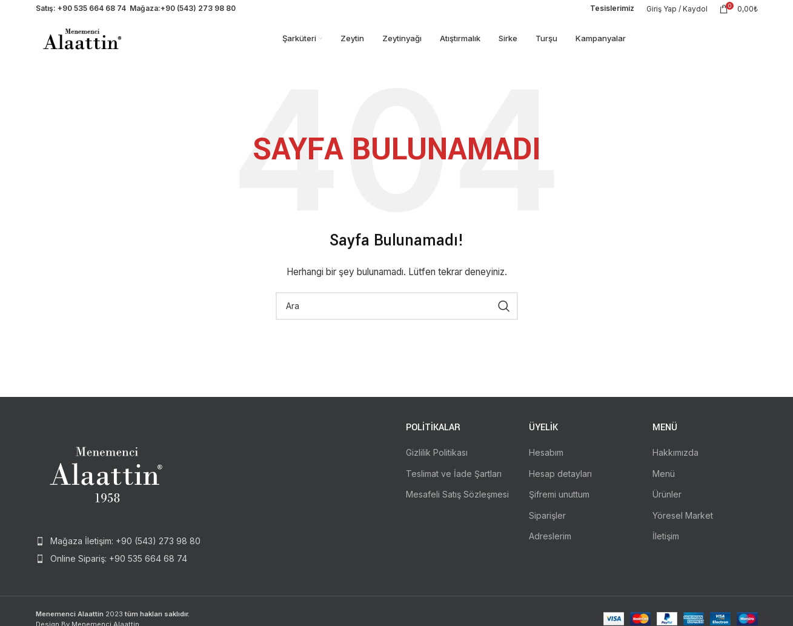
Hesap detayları (560, 486)
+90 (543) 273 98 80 (198, 11)
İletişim (665, 549)
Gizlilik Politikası (437, 466)
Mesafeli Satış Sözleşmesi (457, 507)
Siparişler (547, 529)
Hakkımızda (675, 466)
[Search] (397, 319)
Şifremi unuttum (559, 507)
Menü (663, 486)
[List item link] (119, 554)
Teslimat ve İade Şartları (454, 486)
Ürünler (667, 507)
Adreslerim (550, 549)
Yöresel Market (682, 529)
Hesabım (546, 466)
